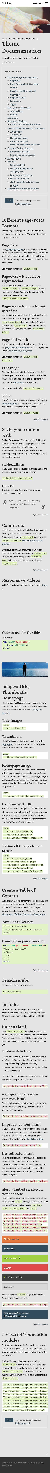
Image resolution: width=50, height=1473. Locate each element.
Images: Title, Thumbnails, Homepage (26, 127)
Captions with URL (19, 141)
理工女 (7, 3)
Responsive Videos (16, 121)
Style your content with (19, 107)
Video (13, 104)
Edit (9, 200)
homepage (18, 381)
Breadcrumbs (14, 158)
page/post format (15, 249)
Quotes (14, 114)
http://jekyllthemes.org (15, 1314)
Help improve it (23, 203)
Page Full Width (18, 97)
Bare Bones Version (20, 151)
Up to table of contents (40, 418)
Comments (12, 117)
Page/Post (15, 80)
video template (9, 403)
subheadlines (16, 111)
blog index (7, 743)
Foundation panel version (22, 154)
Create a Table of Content (20, 148)
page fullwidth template (17, 347)
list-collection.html (19, 178)
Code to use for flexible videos (25, 124)
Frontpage (15, 101)
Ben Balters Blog (34, 1138)
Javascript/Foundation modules (23, 188)
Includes (11, 161)
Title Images (16, 131)
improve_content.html (21, 175)
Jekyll (29, 1461)
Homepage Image (18, 138)
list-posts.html (17, 165)
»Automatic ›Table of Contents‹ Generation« (24, 913)
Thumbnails (16, 134)
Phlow (19, 1461)
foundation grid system (20, 350)
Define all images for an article (25, 144)
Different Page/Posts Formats (22, 77)
